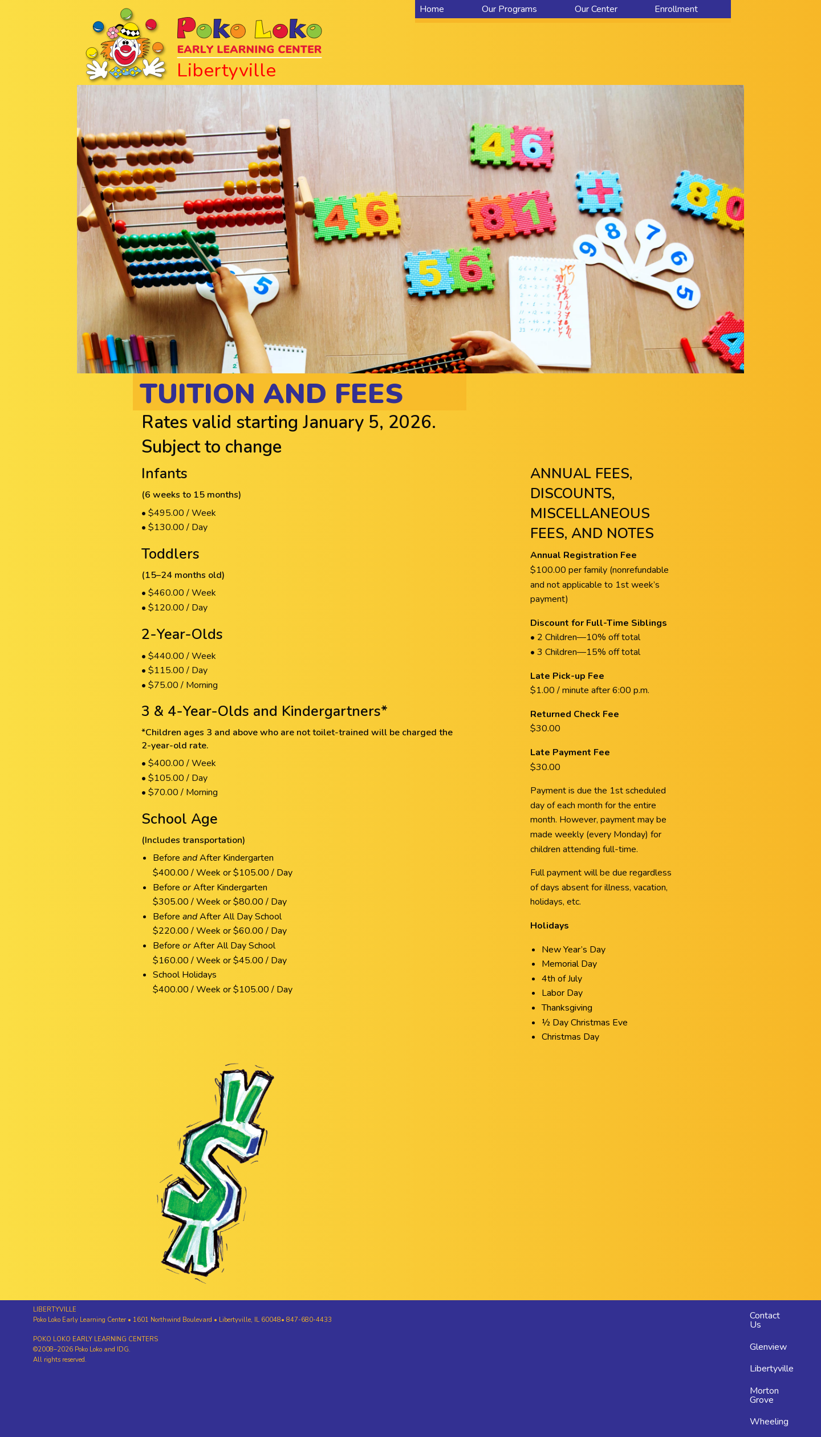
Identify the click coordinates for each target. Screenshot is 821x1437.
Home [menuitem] (432, 9)
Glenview (768, 1347)
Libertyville (772, 1368)
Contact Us (765, 1320)
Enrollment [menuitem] (676, 9)
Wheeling (769, 1421)
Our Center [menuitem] (596, 9)
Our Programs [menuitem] (509, 9)
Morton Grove (764, 1395)
